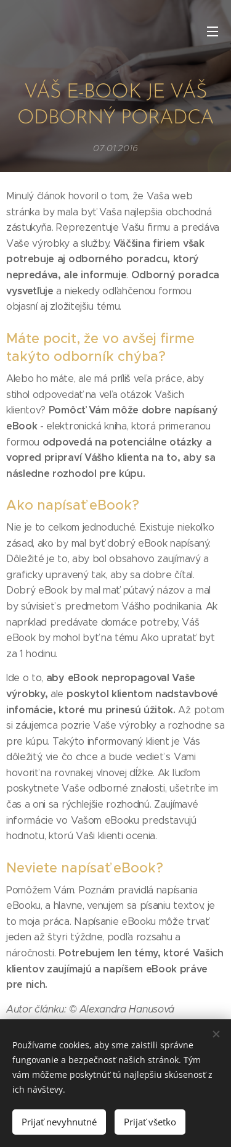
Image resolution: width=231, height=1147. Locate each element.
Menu (212, 31)
